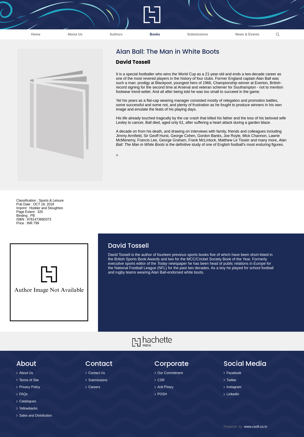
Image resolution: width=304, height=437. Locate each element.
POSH (162, 394)
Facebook (234, 373)
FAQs (23, 394)
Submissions (197, 34)
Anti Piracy (165, 387)
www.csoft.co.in (255, 426)
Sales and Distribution (35, 415)
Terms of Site (29, 380)
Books (155, 34)
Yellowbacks (28, 408)
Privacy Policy (29, 387)
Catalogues (27, 401)
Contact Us (96, 373)
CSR (161, 380)
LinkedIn (233, 394)
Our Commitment (170, 373)
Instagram (234, 387)
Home (35, 34)
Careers (94, 387)
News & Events (247, 34)
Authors (116, 34)
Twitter (231, 380)
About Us (75, 34)
